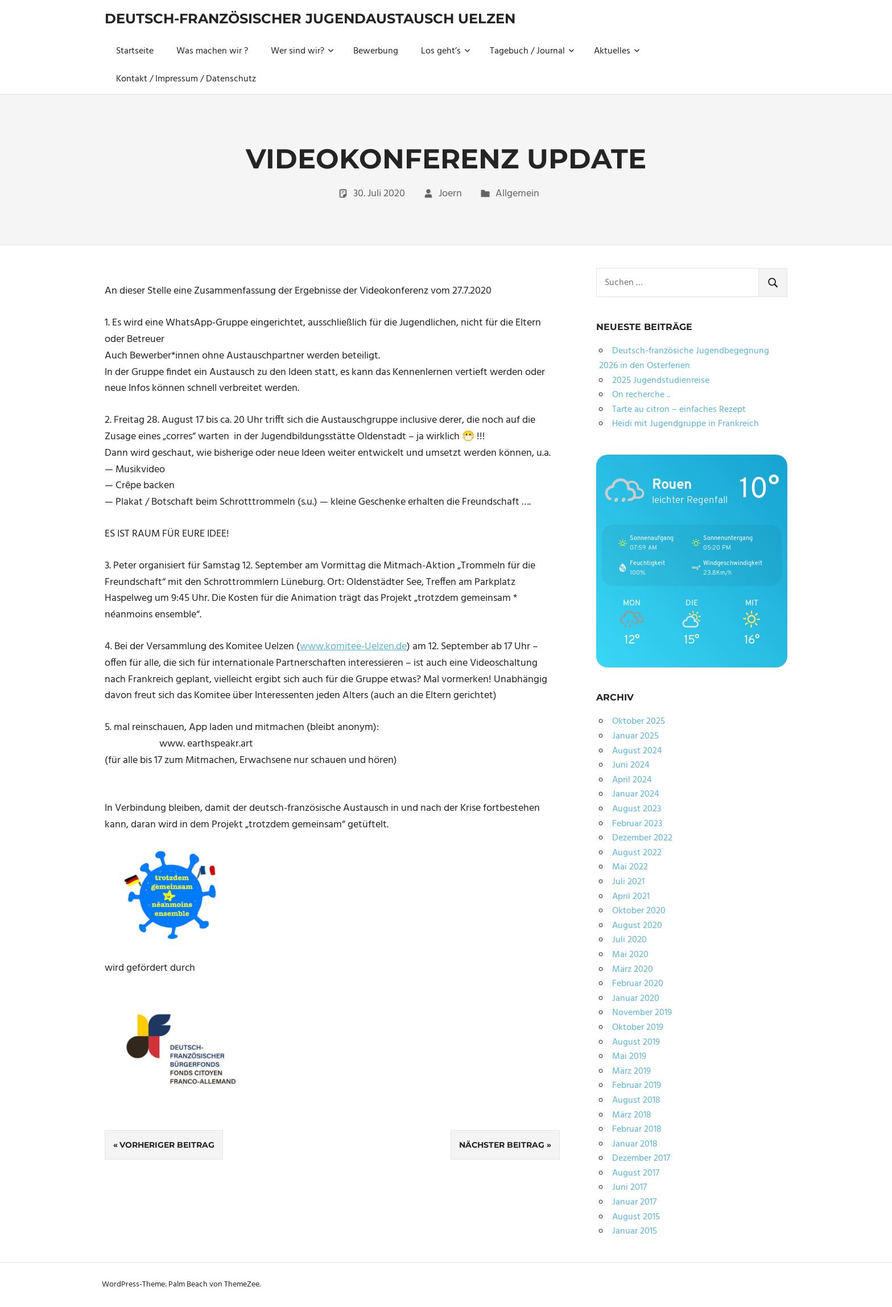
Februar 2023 (637, 824)
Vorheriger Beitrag (166, 1145)
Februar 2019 (636, 1085)
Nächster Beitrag (501, 1145)
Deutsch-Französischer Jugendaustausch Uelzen (310, 18)
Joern (450, 193)
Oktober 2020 (639, 911)
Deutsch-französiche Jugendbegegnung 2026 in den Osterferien (684, 358)
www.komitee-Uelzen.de (353, 646)
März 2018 (631, 1115)
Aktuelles (617, 51)
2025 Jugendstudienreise (660, 380)
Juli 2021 (628, 882)
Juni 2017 (629, 1187)
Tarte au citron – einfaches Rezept (679, 409)
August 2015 (636, 1217)
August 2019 (636, 1042)
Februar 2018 (637, 1129)
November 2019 (642, 1012)
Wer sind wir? (302, 51)
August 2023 (636, 809)
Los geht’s (445, 51)
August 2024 (637, 751)
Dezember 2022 (642, 838)
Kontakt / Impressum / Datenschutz (186, 79)
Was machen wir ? (212, 51)
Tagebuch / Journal (532, 51)
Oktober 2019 (637, 1027)
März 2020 (632, 969)
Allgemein (517, 193)
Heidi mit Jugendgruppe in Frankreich (685, 424)
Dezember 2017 (641, 1158)
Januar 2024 (635, 794)
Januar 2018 (635, 1144)
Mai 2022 (630, 867)
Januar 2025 (635, 736)
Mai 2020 (630, 954)
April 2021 (631, 896)
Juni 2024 (631, 765)
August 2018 (636, 1100)
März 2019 (631, 1071)
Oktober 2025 (638, 721)
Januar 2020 (635, 998)
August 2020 (637, 925)
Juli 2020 (629, 940)
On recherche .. (641, 394)
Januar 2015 (634, 1231)
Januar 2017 (634, 1202)
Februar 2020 (637, 983)
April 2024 (632, 780)
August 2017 (635, 1173)
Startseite (135, 51)
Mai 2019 (629, 1056)
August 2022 (637, 853)
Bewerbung (375, 51)
